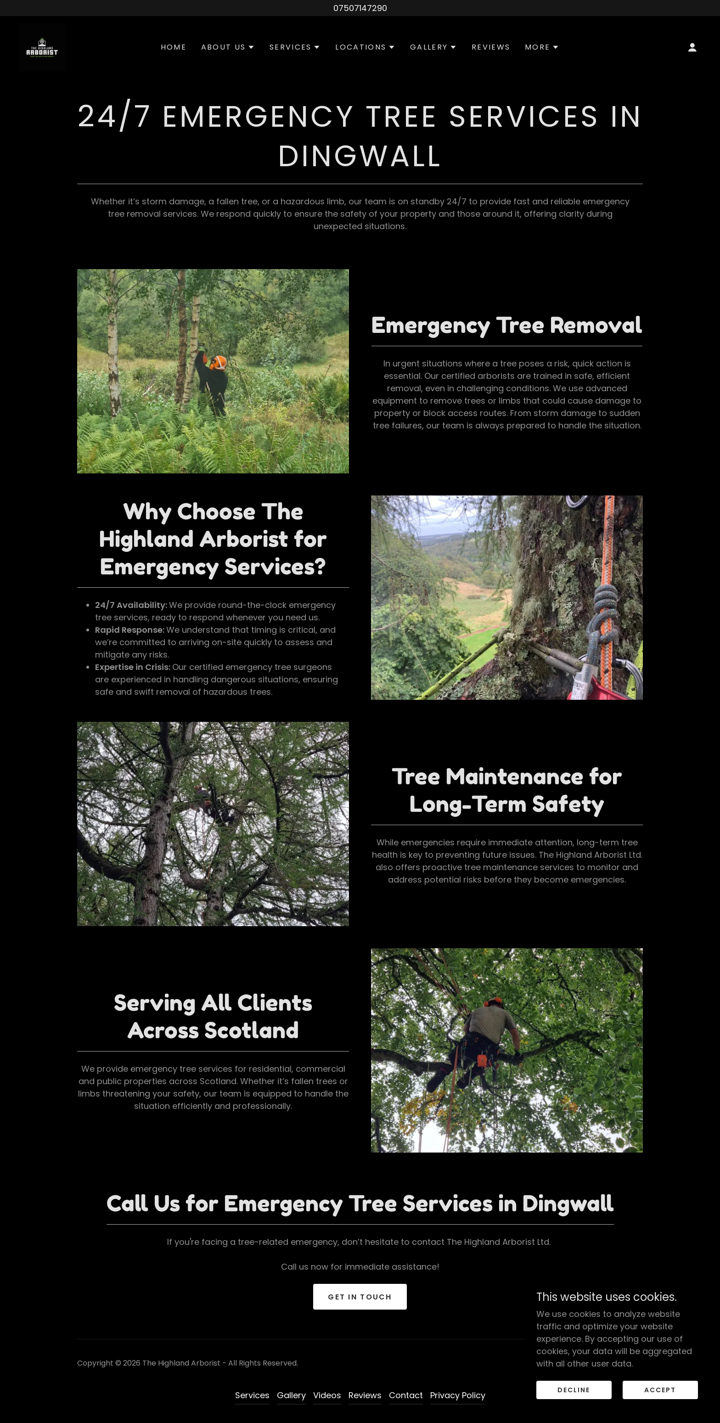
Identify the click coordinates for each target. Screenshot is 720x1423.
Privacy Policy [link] (457, 1395)
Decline (573, 1390)
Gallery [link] (291, 1395)
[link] (42, 46)
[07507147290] (360, 8)
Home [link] (173, 47)
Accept (660, 1390)
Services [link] (252, 1395)
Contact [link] (406, 1395)
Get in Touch (360, 1297)
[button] (228, 47)
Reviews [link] (491, 47)
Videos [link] (327, 1395)
